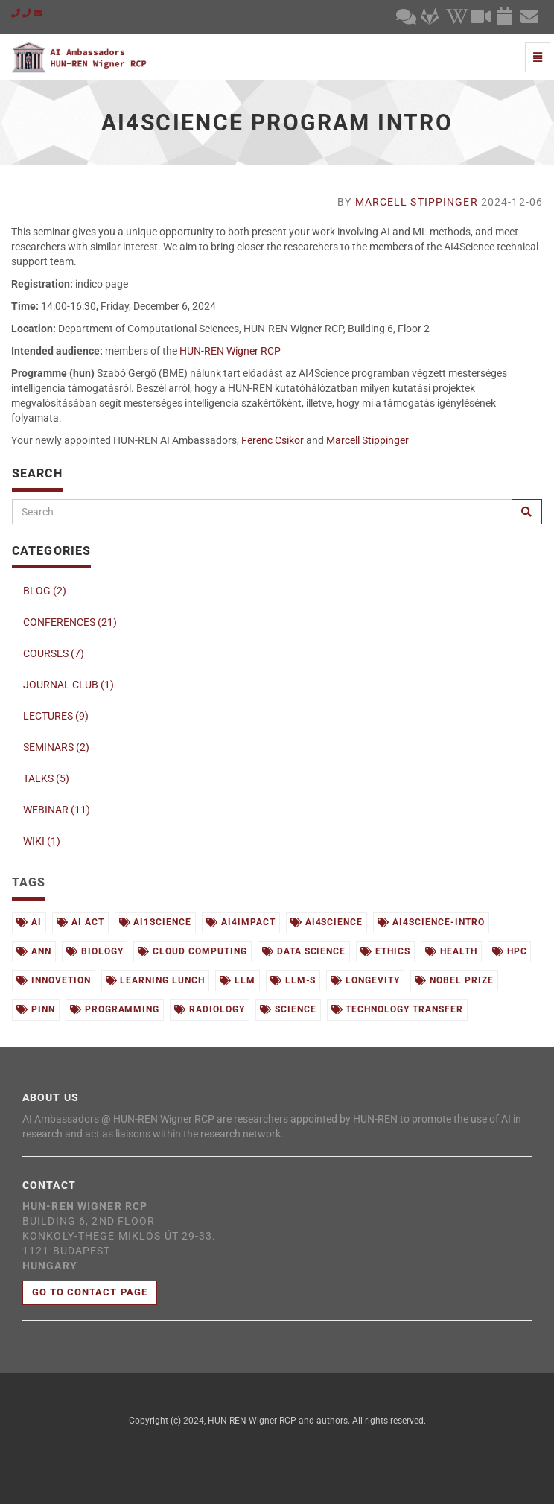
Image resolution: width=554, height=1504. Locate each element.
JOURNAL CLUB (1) (68, 685)
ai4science (326, 922)
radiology (209, 1009)
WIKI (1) (41, 841)
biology (95, 951)
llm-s (293, 980)
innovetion (53, 980)
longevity (365, 980)
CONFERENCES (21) (70, 622)
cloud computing (192, 951)
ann (33, 951)
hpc (509, 951)
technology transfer (397, 1009)
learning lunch (155, 980)
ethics (385, 951)
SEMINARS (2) (56, 747)
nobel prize (454, 980)
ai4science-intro (431, 922)
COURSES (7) (53, 653)
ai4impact (241, 922)
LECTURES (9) (56, 716)
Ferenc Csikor (272, 440)
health (451, 951)
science (288, 1009)
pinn (35, 1009)
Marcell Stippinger (416, 202)
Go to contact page (89, 1292)
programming (115, 1009)
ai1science (155, 922)
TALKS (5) (46, 778)
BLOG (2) (44, 591)
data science (304, 951)
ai (29, 922)
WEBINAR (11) (56, 810)
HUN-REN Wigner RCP (230, 351)
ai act (80, 922)
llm (237, 980)
